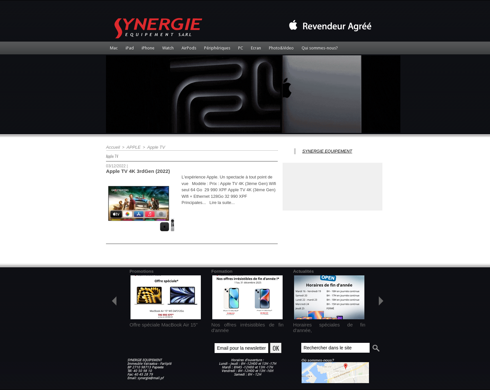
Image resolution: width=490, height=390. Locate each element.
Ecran (256, 48)
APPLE (131, 147)
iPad (130, 48)
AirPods (189, 48)
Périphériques (217, 48)
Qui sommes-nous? (320, 48)
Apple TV (152, 147)
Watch (168, 48)
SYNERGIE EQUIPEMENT (324, 151)
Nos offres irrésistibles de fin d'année (243, 323)
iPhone (148, 48)
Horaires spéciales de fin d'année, (322, 323)
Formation (221, 270)
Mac (114, 48)
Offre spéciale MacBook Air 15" (157, 323)
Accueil (112, 147)
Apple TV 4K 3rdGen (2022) (135, 170)
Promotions (140, 270)
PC (240, 48)
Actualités (302, 270)
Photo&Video (281, 48)
